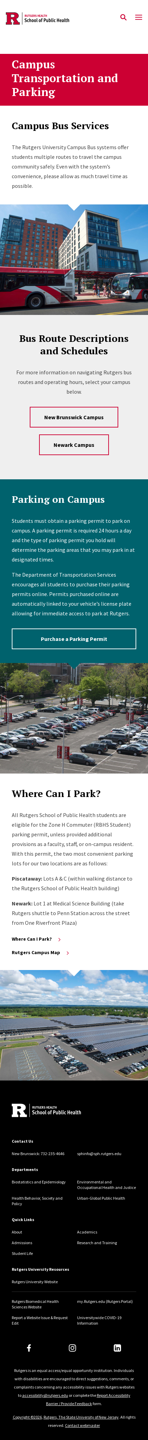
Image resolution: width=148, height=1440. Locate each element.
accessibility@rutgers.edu (45, 1395)
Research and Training (97, 1242)
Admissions (22, 1242)
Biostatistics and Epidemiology (39, 1181)
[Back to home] (58, 1111)
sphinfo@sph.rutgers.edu (99, 1153)
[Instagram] (72, 1348)
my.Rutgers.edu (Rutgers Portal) (105, 1301)
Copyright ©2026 (27, 1417)
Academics (87, 1232)
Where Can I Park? (37, 939)
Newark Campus (74, 444)
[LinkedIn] (117, 1348)
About (17, 1232)
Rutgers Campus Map (41, 952)
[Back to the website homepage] (37, 18)
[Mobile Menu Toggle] (138, 17)
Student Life (22, 1253)
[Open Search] (123, 17)
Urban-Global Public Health (101, 1198)
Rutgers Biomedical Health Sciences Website (35, 1304)
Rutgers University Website (35, 1281)
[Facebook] (29, 1348)
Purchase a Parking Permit (74, 638)
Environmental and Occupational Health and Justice (106, 1184)
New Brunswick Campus (74, 417)
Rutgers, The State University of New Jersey (81, 1417)
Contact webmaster (82, 1425)
